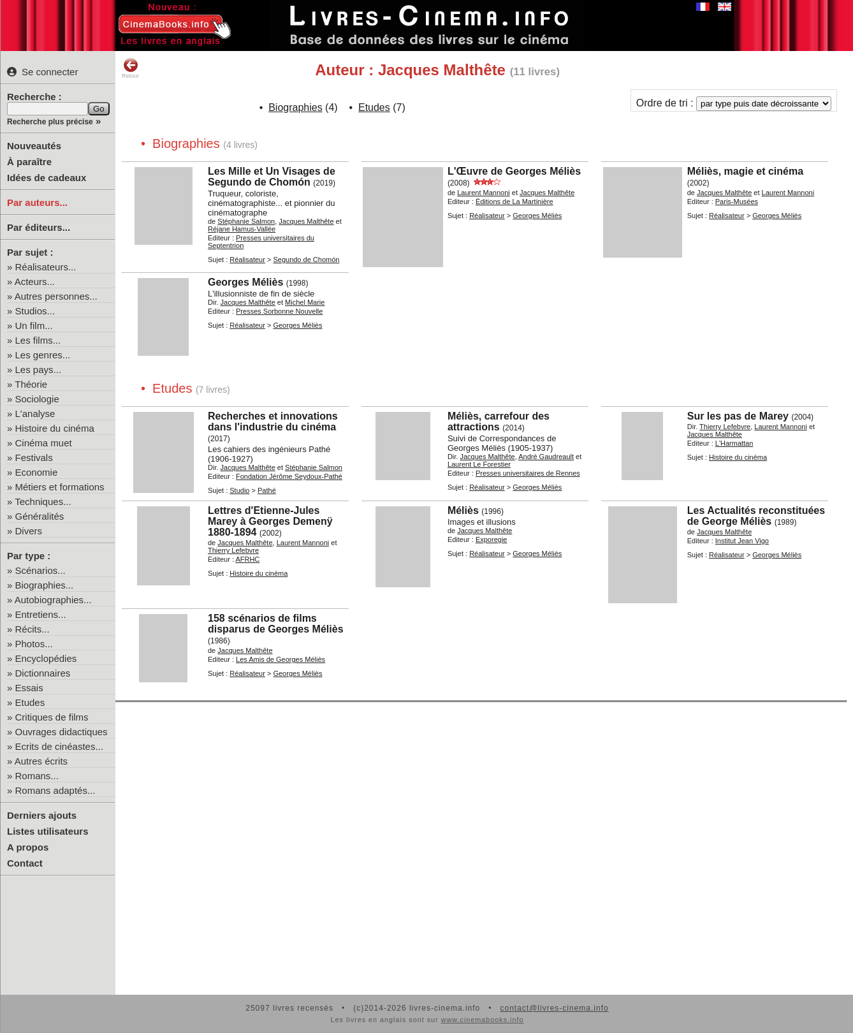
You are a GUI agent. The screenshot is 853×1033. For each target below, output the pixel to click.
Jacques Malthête (306, 221)
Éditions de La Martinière (514, 201)
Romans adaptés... (55, 790)
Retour (130, 68)
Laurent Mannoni (483, 192)
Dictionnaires (43, 673)
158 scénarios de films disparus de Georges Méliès (276, 623)
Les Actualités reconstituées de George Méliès (756, 516)
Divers (29, 530)
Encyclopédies (46, 658)
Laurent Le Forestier (479, 464)
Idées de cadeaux (46, 177)
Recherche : (34, 96)
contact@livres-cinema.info (554, 1008)
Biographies (295, 107)
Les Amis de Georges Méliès (280, 659)
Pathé (267, 490)
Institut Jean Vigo (742, 541)
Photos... (34, 643)
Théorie (31, 384)
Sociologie (37, 398)
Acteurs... (35, 281)
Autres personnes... (56, 296)
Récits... (32, 629)
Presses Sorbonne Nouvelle (279, 311)
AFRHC (247, 559)
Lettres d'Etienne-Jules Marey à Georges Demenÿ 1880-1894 (270, 521)
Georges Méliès (537, 215)
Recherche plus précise (50, 121)
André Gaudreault (546, 456)
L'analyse (35, 413)
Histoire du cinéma (54, 428)
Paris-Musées (736, 201)
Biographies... (44, 585)
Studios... (35, 310)
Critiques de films (52, 717)
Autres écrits (41, 761)
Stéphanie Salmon (246, 221)
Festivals (34, 457)
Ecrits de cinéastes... (59, 746)
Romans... (37, 775)
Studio (239, 490)
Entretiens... (40, 614)
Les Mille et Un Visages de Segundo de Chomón (271, 176)
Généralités (39, 516)
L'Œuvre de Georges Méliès (514, 171)
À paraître (29, 161)
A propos (27, 847)
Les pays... (38, 369)
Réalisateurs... (46, 266)
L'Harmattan (734, 443)
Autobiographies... (53, 599)
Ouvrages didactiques (61, 731)
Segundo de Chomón (306, 259)
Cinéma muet (43, 442)
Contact (25, 863)
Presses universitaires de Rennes (528, 473)
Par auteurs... (37, 202)
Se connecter (42, 71)
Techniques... (43, 501)
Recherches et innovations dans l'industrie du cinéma (273, 421)
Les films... (38, 340)
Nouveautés (34, 145)
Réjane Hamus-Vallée (241, 229)
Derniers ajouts (42, 815)
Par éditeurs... (38, 227)
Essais (29, 687)
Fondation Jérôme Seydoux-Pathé (289, 476)
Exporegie (491, 539)
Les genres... (43, 354)
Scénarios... (40, 570)
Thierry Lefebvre (724, 426)
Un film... (34, 325)
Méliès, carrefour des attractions (499, 421)
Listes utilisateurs (48, 831)
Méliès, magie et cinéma (745, 171)
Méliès (463, 510)
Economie (36, 472)
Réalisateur (247, 259)
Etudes (30, 702)
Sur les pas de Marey (738, 416)
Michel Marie (304, 302)
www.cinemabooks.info (482, 1019)
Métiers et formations (60, 486)
